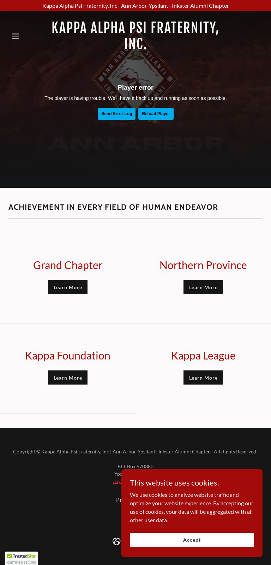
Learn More (68, 287)
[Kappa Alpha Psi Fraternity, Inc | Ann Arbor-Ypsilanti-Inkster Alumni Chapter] (135, 5)
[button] (27, 36)
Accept (191, 540)
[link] (135, 46)
